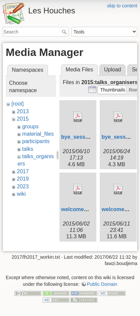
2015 (23, 119)
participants (36, 141)
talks (27, 149)
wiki (21, 194)
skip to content (122, 5)
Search (65, 31)
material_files (38, 134)
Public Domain (102, 283)
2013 (23, 111)
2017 (23, 171)
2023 (23, 186)
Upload (112, 69)
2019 (23, 179)
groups (30, 126)
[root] (17, 104)
